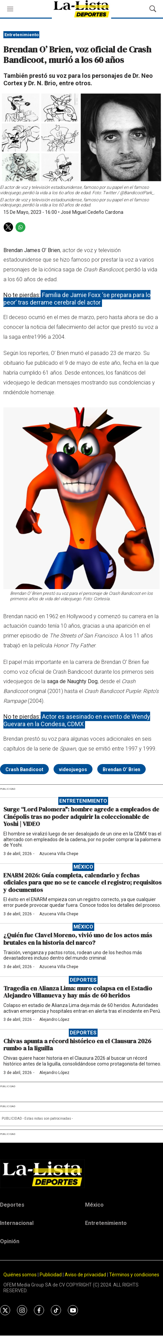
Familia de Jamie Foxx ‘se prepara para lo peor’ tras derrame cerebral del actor (76, 298)
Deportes (83, 980)
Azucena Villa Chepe (58, 853)
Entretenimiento (21, 34)
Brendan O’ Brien (121, 769)
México (83, 867)
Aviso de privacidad (85, 1274)
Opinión (9, 1241)
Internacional (17, 1223)
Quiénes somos (20, 1274)
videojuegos (73, 769)
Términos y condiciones (134, 1274)
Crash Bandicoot (24, 769)
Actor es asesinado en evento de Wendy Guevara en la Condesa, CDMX (76, 720)
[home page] (81, 1174)
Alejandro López (54, 1019)
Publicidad (51, 1274)
